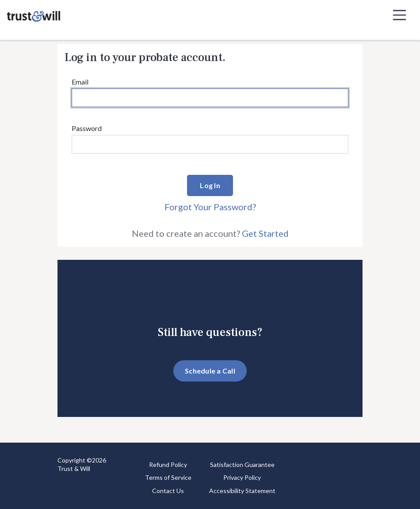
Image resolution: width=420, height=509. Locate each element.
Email (80, 81)
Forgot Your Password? (210, 206)
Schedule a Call (210, 370)
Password (87, 128)
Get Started (265, 233)
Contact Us (168, 490)
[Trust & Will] (33, 15)
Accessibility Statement (242, 490)
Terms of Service (168, 477)
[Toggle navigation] (399, 15)
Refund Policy (168, 464)
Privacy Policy (242, 477)
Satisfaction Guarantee (242, 464)
